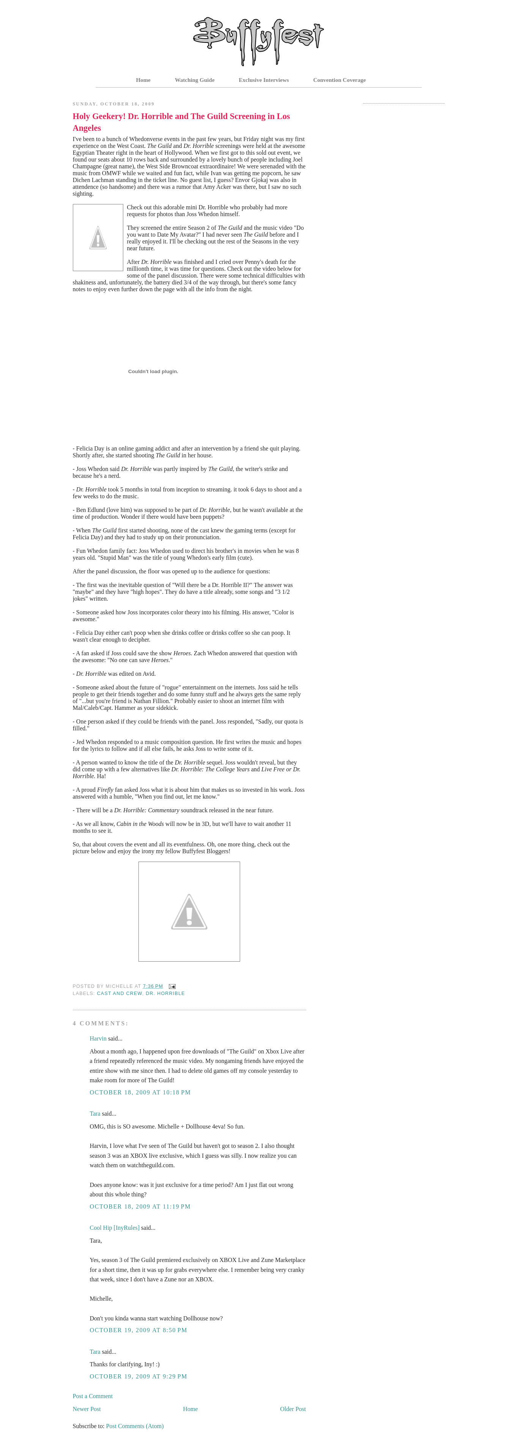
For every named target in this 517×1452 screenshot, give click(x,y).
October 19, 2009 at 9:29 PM (139, 1376)
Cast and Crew (119, 993)
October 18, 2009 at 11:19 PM (140, 1206)
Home (143, 80)
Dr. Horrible (165, 993)
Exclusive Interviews (264, 80)
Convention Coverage (339, 80)
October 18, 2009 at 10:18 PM (140, 1092)
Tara (95, 1113)
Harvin (98, 1038)
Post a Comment (93, 1396)
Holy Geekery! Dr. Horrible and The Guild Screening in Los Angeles (181, 122)
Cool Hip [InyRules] (115, 1227)
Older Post (293, 1409)
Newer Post (87, 1409)
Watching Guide (195, 80)
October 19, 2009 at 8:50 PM (139, 1330)
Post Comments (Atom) (135, 1426)
